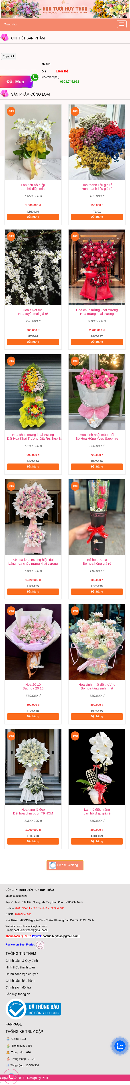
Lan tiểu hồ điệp (33, 185)
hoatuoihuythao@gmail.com (30, 930)
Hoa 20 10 (33, 684)
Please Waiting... (64, 865)
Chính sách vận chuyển (22, 974)
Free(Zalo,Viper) (49, 77)
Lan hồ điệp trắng (97, 809)
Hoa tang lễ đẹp (33, 809)
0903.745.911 (69, 81)
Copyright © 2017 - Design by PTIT (24, 1078)
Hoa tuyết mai (33, 310)
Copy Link (8, 56)
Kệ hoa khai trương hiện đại (33, 560)
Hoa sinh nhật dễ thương (97, 684)
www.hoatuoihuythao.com (32, 926)
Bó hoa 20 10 (97, 560)
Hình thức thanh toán (20, 967)
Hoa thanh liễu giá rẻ (97, 185)
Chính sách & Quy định (22, 960)
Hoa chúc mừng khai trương (97, 310)
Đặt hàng (33, 216)
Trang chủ (10, 24)
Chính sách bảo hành (20, 980)
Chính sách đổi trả (18, 987)
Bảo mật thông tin (18, 994)
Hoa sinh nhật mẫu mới (97, 435)
